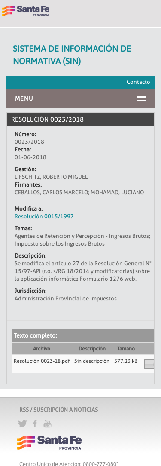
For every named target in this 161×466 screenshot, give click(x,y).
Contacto (138, 81)
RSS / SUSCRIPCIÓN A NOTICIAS (58, 409)
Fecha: (23, 149)
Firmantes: (28, 184)
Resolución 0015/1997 (44, 216)
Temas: (23, 228)
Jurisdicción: (30, 290)
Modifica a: (29, 208)
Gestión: (25, 169)
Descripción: (30, 255)
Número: (25, 134)
